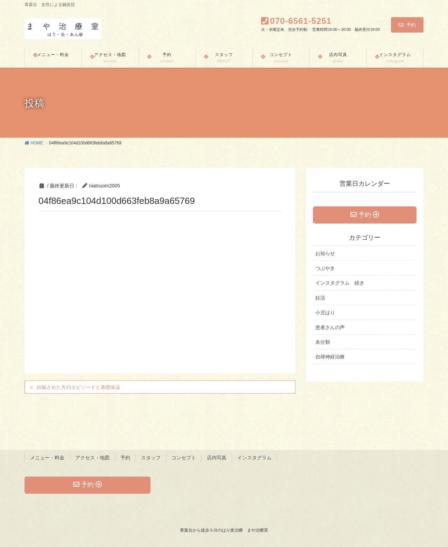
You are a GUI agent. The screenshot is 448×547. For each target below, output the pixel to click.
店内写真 (216, 457)
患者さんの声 (330, 327)
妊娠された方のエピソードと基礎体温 (78, 387)
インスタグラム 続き (339, 283)
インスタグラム (254, 457)
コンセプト (184, 457)
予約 (407, 25)
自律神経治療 (330, 357)
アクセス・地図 (92, 457)
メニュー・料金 (47, 457)
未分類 (322, 342)
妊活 (320, 298)
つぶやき (325, 268)
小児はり (325, 312)
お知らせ (325, 253)
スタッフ (151, 457)
